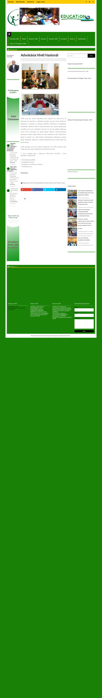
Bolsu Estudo (20, 2)
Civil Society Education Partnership (40, 335)
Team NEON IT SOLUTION (64, 335)
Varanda (11, 2)
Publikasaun (82, 39)
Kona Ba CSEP (14, 39)
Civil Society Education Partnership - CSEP (78, 71)
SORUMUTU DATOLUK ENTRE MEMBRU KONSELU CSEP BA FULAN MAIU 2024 (85, 202)
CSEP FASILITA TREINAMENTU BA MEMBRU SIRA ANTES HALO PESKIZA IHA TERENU (86, 193)
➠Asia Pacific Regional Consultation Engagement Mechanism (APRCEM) (60, 314)
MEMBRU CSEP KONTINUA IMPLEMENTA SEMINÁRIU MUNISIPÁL (12, 147)
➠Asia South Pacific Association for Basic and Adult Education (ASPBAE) (61, 310)
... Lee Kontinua (13, 161)
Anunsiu (43, 39)
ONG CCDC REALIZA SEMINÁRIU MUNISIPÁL (12, 169)
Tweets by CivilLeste (73, 171)
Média (24, 39)
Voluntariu (30, 2)
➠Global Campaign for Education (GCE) (62, 317)
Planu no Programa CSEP (18, 43)
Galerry (72, 39)
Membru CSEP (33, 39)
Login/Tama (40, 2)
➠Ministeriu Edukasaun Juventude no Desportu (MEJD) (61, 307)
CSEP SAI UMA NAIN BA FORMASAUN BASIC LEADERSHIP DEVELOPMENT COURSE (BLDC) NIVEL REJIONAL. (85, 214)
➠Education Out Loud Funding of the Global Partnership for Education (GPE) (39, 314)
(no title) (80, 228)
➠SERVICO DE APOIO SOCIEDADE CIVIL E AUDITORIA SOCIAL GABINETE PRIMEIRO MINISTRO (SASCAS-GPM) (38, 309)
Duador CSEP (53, 39)
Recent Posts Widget (11, 205)
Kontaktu (64, 39)
